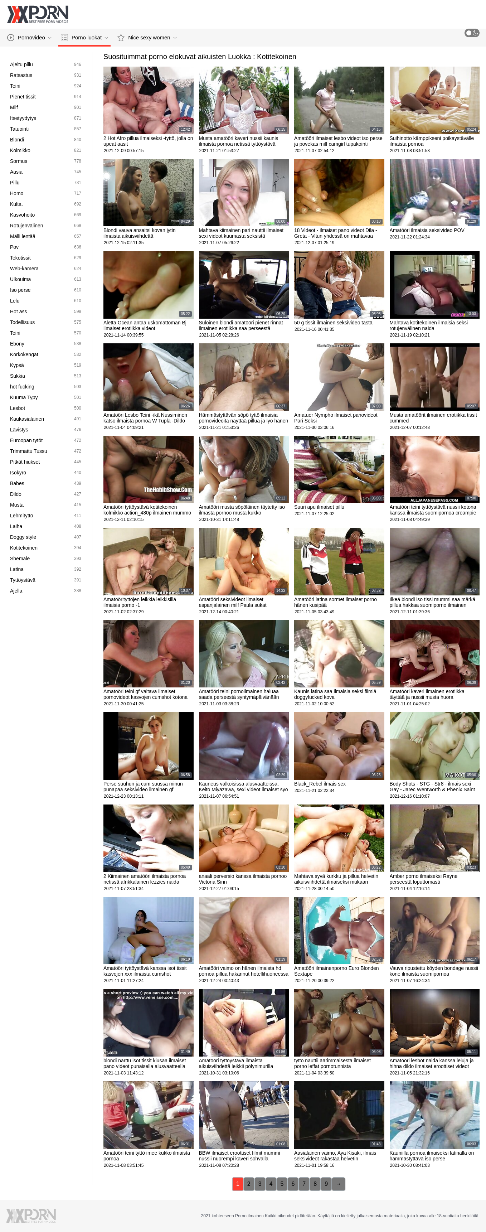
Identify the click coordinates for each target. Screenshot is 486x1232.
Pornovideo (29, 37)
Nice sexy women (147, 37)
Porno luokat (84, 37)
